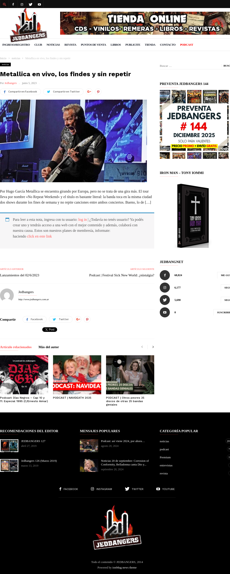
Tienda (150, 44)
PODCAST (186, 44)
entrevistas (192, 465)
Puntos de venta (93, 44)
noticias (5, 64)
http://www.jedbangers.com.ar (33, 299)
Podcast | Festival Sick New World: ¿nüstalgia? (121, 275)
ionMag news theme (124, 567)
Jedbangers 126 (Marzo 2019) (39, 460)
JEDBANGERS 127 (33, 441)
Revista (70, 44)
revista (192, 473)
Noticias (53, 44)
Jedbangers (11, 83)
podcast (192, 449)
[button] (4, 4)
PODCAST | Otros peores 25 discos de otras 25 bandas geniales (125, 401)
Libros (116, 44)
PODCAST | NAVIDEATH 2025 (72, 397)
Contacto (168, 44)
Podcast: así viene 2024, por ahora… (123, 441)
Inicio (3, 58)
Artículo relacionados (16, 347)
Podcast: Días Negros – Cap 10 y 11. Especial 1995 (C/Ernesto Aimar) (24, 399)
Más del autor (49, 347)
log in (82, 219)
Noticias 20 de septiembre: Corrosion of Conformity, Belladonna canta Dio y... (125, 462)
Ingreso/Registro (16, 44)
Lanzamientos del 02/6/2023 (19, 275)
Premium (192, 457)
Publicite (132, 44)
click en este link (39, 236)
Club (38, 44)
